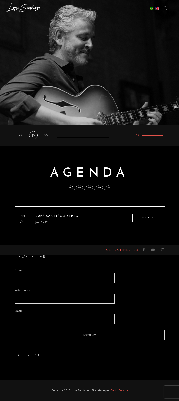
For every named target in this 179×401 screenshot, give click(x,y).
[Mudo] (137, 135)
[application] (90, 135)
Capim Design (119, 390)
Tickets (146, 218)
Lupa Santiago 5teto (57, 216)
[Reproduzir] (33, 135)
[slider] (83, 137)
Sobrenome (22, 290)
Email (18, 311)
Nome (19, 270)
